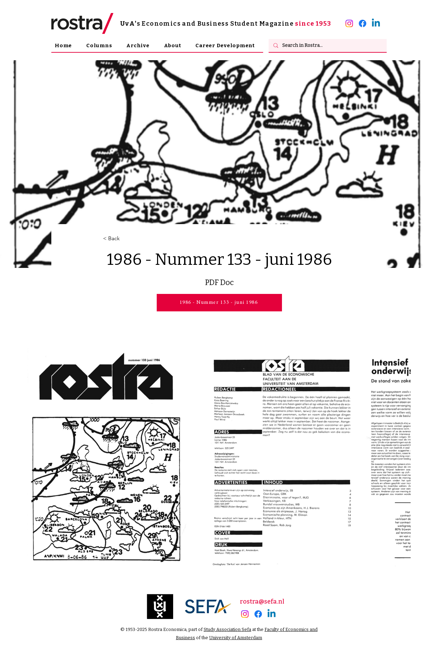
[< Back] (125, 239)
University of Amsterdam (235, 637)
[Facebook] (363, 23)
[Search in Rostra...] (327, 45)
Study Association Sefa (227, 629)
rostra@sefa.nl (262, 601)
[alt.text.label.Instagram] (349, 23)
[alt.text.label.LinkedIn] (376, 23)
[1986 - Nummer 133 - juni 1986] (219, 302)
